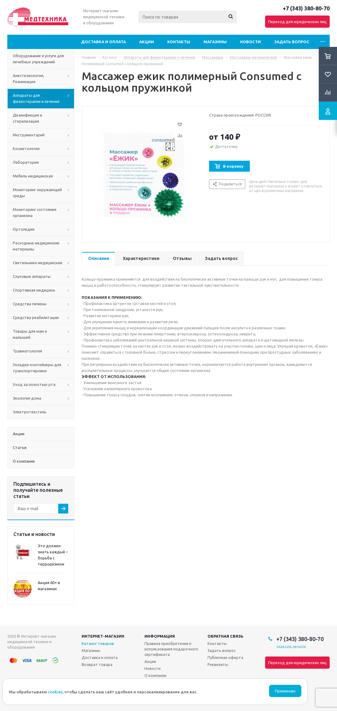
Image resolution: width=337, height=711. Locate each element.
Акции (146, 42)
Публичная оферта (225, 657)
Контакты (178, 42)
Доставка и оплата (103, 42)
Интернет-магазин (103, 636)
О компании (155, 675)
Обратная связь (225, 636)
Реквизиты (218, 664)
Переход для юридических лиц (297, 21)
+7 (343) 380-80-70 (306, 8)
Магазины (215, 42)
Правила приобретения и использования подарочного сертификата (171, 649)
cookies (55, 692)
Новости (250, 42)
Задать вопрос (291, 42)
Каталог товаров (98, 643)
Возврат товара (97, 664)
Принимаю (285, 691)
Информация (159, 636)
